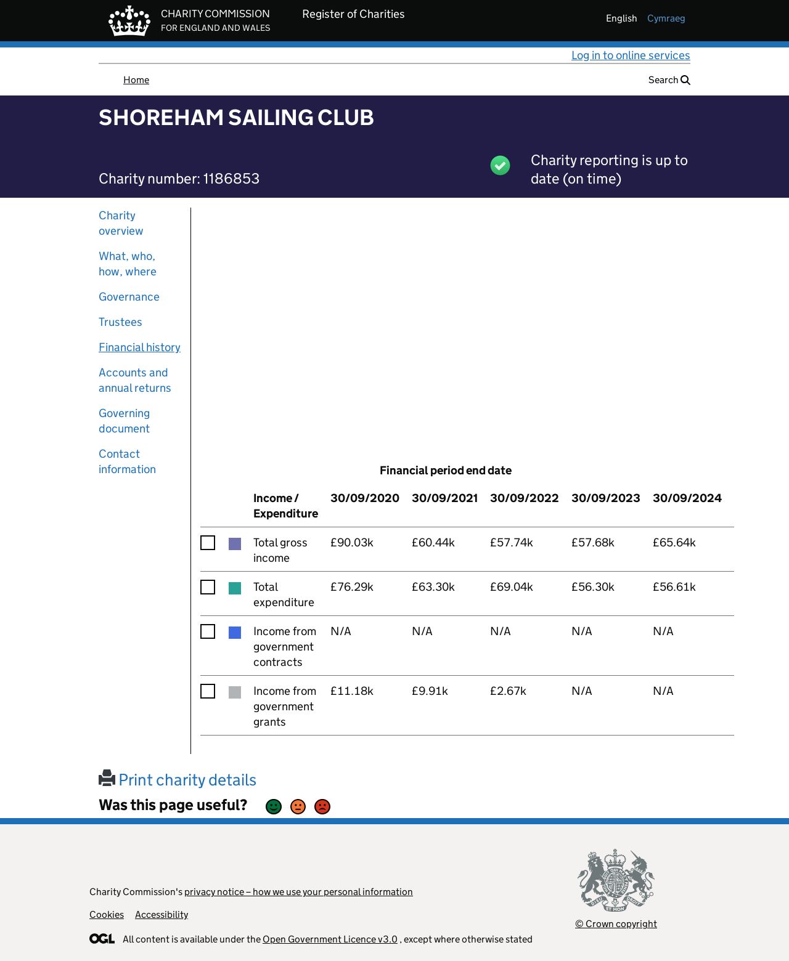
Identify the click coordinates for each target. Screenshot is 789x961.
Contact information (127, 461)
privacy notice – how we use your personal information (298, 892)
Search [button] (669, 80)
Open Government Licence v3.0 (330, 939)
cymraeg (666, 18)
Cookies (106, 914)
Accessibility (161, 914)
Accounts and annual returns (135, 380)
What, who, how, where (128, 263)
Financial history (140, 347)
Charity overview (121, 223)
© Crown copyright (616, 924)
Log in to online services (630, 55)
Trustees (120, 322)
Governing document (124, 421)
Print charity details (177, 779)
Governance (129, 297)
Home (136, 80)
